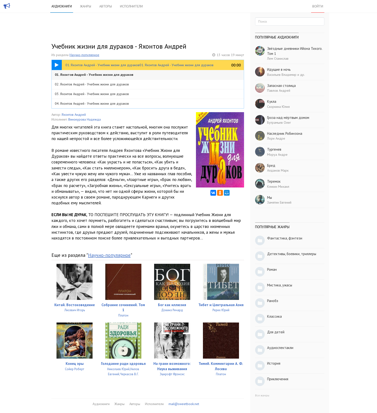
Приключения (277, 379)
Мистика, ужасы (279, 285)
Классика (274, 316)
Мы (269, 197)
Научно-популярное (84, 55)
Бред (271, 165)
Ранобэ (272, 300)
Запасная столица (281, 85)
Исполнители (131, 6)
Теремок (274, 181)
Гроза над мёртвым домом (288, 117)
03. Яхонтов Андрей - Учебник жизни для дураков (92, 94)
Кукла (271, 101)
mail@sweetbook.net (184, 404)
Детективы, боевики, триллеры (291, 254)
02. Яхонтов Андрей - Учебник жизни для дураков (92, 84)
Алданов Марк (278, 170)
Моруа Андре (277, 154)
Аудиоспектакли (280, 347)
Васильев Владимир (281, 74)
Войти (317, 6)
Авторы (105, 6)
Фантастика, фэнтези (284, 238)
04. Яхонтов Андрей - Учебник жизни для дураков (92, 103)
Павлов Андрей (278, 90)
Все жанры (262, 395)
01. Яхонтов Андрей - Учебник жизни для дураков (94, 74)
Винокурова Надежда (84, 119)
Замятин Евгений (279, 202)
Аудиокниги (61, 6)
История (273, 363)
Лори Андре (276, 138)
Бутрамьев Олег (279, 122)
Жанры (85, 6)
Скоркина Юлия (278, 106)
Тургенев (274, 149)
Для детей (275, 332)
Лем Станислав (278, 58)
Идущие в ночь (279, 69)
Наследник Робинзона (284, 133)
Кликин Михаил (278, 186)
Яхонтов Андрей (74, 114)
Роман (272, 269)
